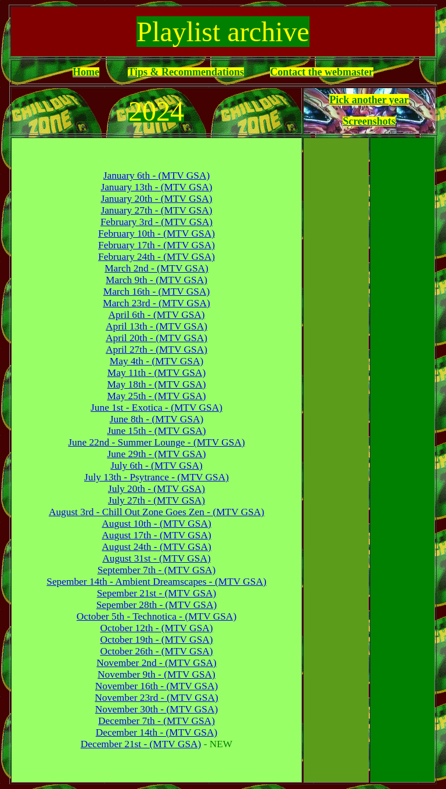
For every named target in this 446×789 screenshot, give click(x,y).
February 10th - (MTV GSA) (156, 233)
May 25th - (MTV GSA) (156, 395)
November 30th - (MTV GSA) (156, 709)
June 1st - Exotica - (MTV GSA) (156, 407)
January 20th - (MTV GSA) (156, 198)
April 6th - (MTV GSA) (156, 314)
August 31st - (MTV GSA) (156, 558)
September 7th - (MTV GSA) (157, 570)
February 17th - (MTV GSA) (156, 245)
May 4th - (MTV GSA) (156, 361)
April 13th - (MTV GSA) (156, 326)
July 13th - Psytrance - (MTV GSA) (156, 477)
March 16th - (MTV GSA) (156, 291)
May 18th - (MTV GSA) (156, 384)
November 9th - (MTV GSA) (156, 674)
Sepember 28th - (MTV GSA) (156, 604)
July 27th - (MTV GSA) (156, 500)
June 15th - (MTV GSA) (156, 430)
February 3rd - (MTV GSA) (156, 221)
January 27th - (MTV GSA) (156, 210)
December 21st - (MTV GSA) (141, 744)
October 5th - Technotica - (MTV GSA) (156, 616)
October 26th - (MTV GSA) (156, 651)
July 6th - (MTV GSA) (156, 465)
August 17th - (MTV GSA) (156, 535)
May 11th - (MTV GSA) (156, 372)
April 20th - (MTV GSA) (156, 337)
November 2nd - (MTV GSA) (156, 662)
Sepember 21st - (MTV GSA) (157, 593)
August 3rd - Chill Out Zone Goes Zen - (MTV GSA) (156, 511)
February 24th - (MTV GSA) (156, 256)
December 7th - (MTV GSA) (156, 720)
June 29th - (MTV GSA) (156, 453)
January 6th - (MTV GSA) (156, 175)
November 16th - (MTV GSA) (156, 686)
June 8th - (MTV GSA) (156, 419)
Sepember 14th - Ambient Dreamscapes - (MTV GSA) (156, 581)
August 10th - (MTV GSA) (156, 523)
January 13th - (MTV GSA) (156, 187)
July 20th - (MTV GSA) (156, 488)
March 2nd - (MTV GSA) (156, 268)
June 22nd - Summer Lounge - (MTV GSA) (156, 442)
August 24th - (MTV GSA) (156, 546)
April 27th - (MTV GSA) (156, 349)
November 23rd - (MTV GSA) (156, 697)
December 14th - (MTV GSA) (157, 732)
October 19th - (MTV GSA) (156, 639)
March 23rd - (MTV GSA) (156, 303)
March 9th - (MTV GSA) (156, 279)
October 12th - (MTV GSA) (156, 628)
